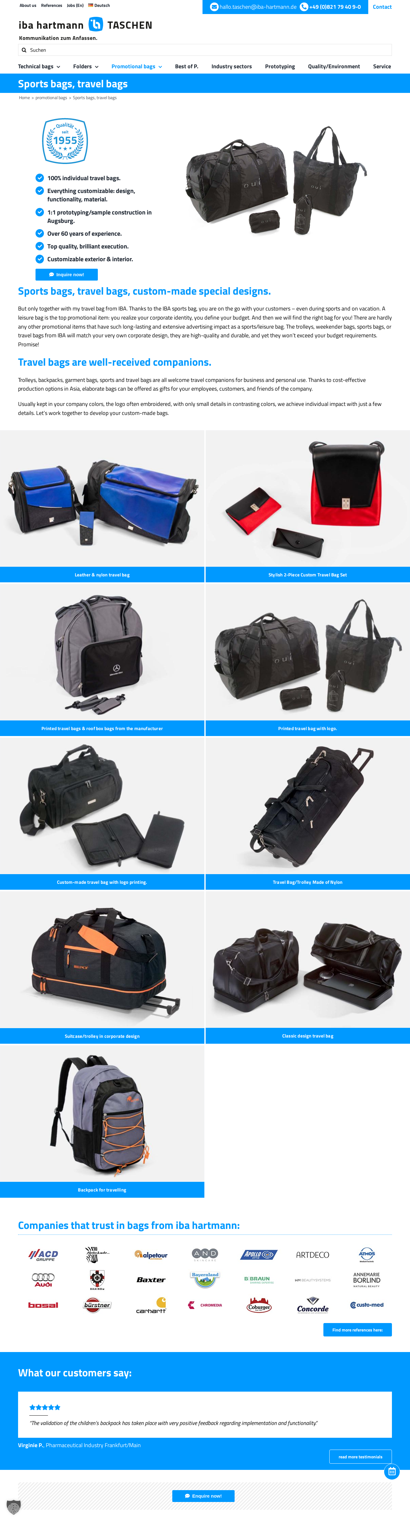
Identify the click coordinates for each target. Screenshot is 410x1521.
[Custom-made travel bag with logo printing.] (239, 606)
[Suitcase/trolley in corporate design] (102, 714)
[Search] (24, 50)
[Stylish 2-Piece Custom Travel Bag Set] (239, 498)
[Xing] (368, 1222)
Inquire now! (70, 274)
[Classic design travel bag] (239, 714)
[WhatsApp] (356, 1222)
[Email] (380, 1222)
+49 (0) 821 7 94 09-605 (156, 1160)
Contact (382, 6)
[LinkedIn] (345, 1222)
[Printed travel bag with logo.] (102, 606)
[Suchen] (205, 50)
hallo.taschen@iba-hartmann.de (167, 1175)
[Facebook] (333, 1222)
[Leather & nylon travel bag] (102, 498)
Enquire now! (207, 1051)
